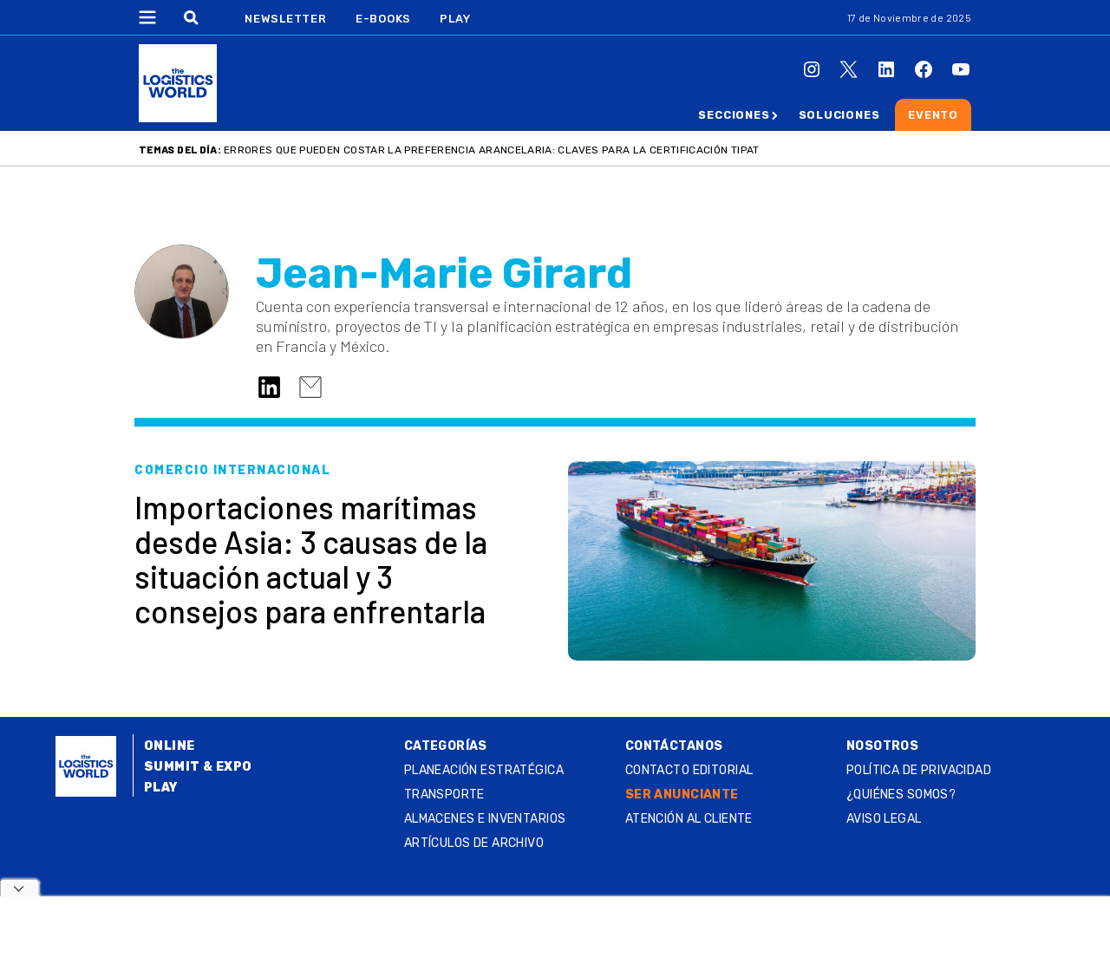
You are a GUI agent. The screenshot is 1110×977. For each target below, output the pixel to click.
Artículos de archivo (474, 843)
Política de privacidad (918, 770)
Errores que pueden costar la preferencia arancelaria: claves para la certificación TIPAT (492, 150)
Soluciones (839, 114)
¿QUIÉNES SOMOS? (901, 794)
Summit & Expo (197, 766)
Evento (933, 114)
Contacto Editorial (689, 770)
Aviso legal (884, 818)
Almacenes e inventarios (485, 818)
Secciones (733, 114)
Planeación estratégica (484, 770)
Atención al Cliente (689, 818)
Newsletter (286, 18)
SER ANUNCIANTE (682, 794)
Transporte (444, 794)
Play (455, 18)
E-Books (383, 18)
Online (169, 746)
